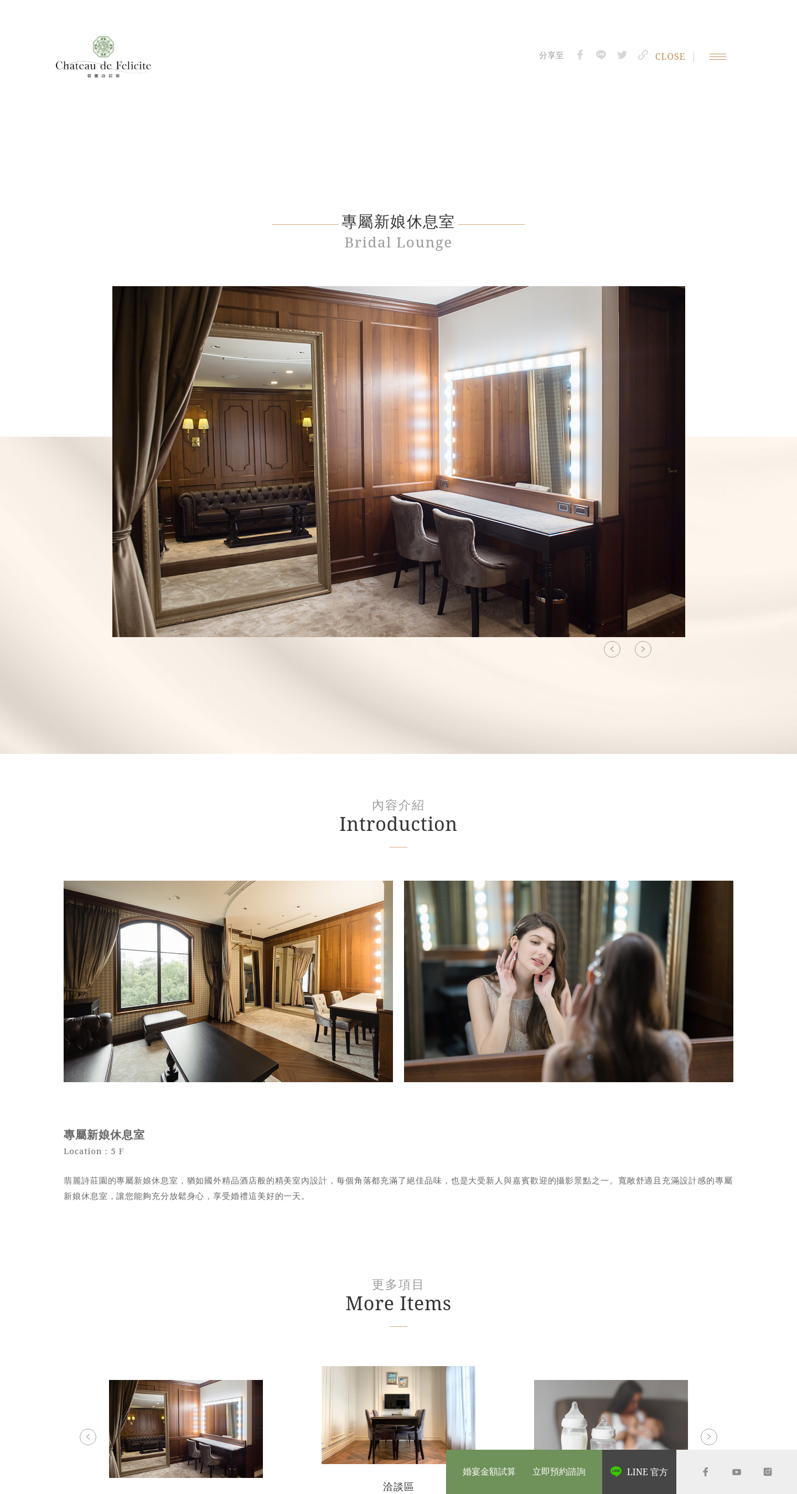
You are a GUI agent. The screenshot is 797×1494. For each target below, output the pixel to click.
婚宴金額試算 (489, 1471)
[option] (398, 467)
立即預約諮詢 (559, 1471)
